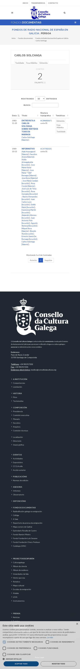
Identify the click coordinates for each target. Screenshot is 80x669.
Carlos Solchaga (41, 41)
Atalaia (16, 593)
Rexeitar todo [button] (58, 664)
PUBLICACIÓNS (20, 476)
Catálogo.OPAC (19, 546)
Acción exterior (19, 470)
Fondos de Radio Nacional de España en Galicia (51, 38)
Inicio (25, 3)
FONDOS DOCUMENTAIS (24, 507)
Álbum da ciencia (20, 566)
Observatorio (18, 494)
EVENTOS (17, 455)
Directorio (17, 441)
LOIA (15, 597)
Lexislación (17, 387)
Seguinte (48, 260)
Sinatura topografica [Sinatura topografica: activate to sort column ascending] (45, 114)
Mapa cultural (18, 585)
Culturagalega (19, 562)
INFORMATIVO (28, 149)
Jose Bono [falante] (30, 178)
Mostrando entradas (39, 98)
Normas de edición (20, 480)
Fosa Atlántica (31, 63)
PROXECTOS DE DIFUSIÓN (23, 558)
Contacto (53, 3)
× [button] (77, 624)
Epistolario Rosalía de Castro (25, 530)
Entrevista (43, 63)
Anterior (33, 260)
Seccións (16, 423)
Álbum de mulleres (20, 570)
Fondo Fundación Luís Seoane (25, 538)
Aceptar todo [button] (21, 664)
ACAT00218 (45, 149)
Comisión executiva (21, 415)
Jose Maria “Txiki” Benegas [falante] (29, 172)
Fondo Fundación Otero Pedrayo (26, 542)
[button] (40, 659)
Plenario (16, 419)
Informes (17, 491)
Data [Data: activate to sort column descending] (14, 115)
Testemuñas (18, 401)
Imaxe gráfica (18, 445)
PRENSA (16, 613)
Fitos (15, 397)
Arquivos (16, 427)
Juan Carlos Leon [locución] (28, 202)
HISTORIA (17, 393)
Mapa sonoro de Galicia (22, 527)
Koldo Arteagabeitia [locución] (27, 162)
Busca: (41, 105)
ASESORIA (17, 487)
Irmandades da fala (21, 574)
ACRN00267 (45, 120)
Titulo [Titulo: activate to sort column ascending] (24, 115)
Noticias (16, 617)
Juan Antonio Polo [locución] (28, 220)
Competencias (19, 383)
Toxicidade (19, 63)
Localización (18, 437)
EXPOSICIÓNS (19, 501)
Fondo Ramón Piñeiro (22, 534)
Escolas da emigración (22, 589)
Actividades (18, 458)
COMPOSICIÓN (20, 407)
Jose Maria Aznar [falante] (28, 167)
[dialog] (40, 645)
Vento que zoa (19, 578)
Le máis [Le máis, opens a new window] (50, 637)
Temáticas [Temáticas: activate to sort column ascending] (60, 115)
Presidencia (18, 411)
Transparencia (38, 3)
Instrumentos (19, 601)
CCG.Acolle (18, 466)
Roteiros (16, 581)
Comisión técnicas (20, 430)
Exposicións (18, 462)
